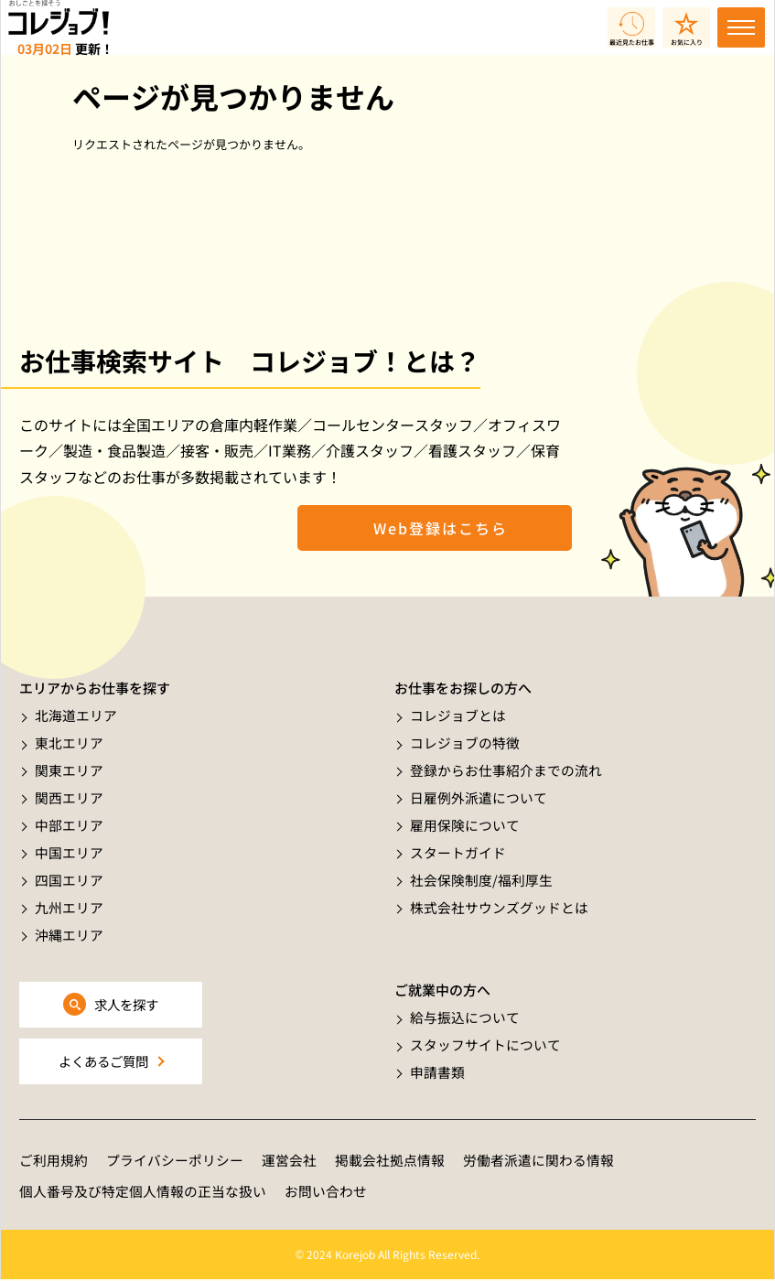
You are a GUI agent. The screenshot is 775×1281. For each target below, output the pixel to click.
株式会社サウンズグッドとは (499, 902)
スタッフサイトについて (485, 1043)
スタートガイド (458, 848)
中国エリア (69, 848)
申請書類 (437, 1071)
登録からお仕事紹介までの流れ (506, 769)
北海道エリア (76, 715)
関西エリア (69, 795)
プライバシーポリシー (174, 1160)
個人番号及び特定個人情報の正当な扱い (142, 1192)
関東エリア (69, 769)
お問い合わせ (326, 1192)
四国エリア (69, 876)
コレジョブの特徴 (465, 741)
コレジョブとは (458, 715)
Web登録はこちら (434, 528)
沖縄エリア (69, 929)
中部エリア (69, 822)
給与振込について (465, 1017)
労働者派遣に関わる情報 (538, 1160)
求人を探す (126, 1004)
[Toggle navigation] (741, 27)
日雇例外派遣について (478, 795)
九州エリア (69, 902)
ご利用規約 (53, 1160)
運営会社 (289, 1160)
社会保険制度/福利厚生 (481, 876)
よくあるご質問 (103, 1061)
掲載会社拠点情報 (390, 1160)
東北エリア (69, 741)
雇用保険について (465, 822)
